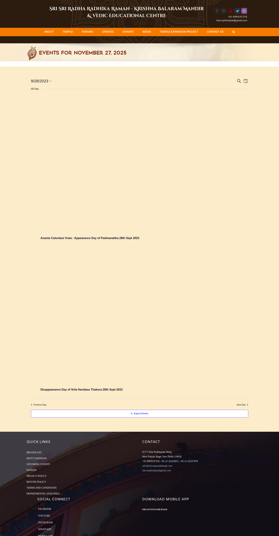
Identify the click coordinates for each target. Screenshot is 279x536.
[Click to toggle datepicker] (41, 81)
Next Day (242, 405)
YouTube (44, 515)
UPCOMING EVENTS (38, 464)
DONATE (31, 470)
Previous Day (38, 405)
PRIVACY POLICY (37, 476)
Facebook (44, 509)
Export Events (139, 413)
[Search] (233, 32)
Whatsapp (44, 529)
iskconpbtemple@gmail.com (231, 20)
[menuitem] (49, 32)
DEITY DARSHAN (37, 458)
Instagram (45, 522)
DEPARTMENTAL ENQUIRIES (43, 493)
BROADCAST (34, 452)
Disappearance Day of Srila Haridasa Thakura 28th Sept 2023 (82, 389)
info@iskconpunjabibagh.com (157, 466)
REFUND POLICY (36, 482)
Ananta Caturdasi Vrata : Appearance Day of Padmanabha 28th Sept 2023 (90, 238)
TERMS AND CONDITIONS (42, 487)
